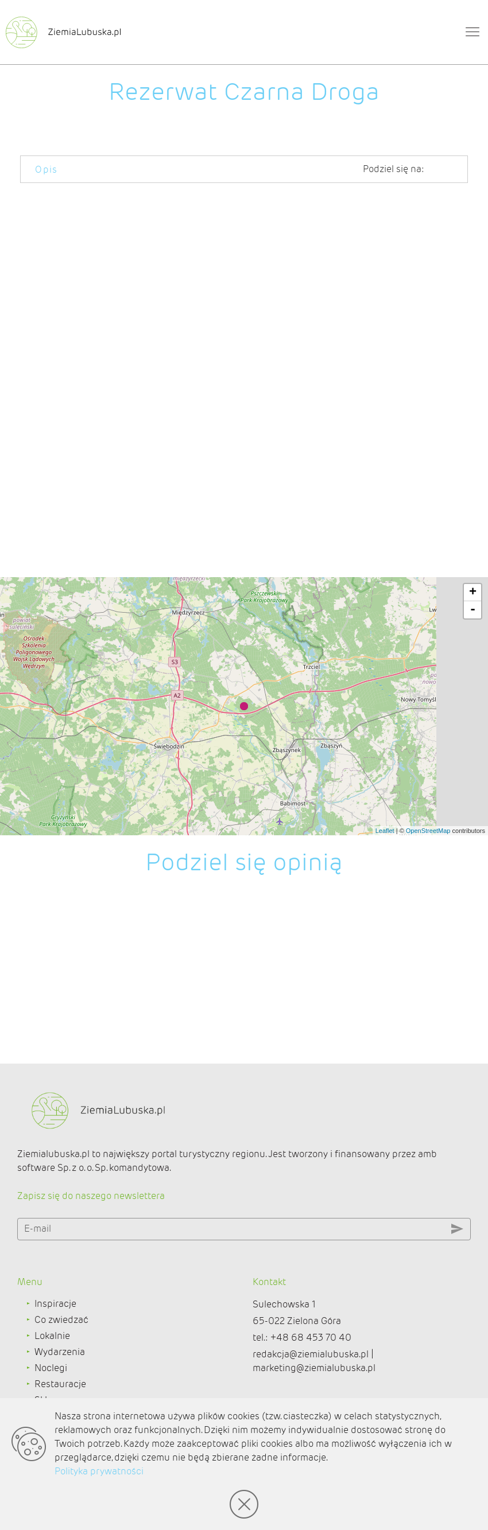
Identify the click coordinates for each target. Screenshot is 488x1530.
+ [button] (473, 603)
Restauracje (60, 1395)
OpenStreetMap (428, 841)
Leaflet (384, 841)
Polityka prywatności (99, 1471)
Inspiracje (55, 1315)
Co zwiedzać (61, 1331)
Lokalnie (52, 1347)
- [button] (473, 620)
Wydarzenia (59, 1363)
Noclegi (50, 1379)
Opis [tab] (46, 169)
